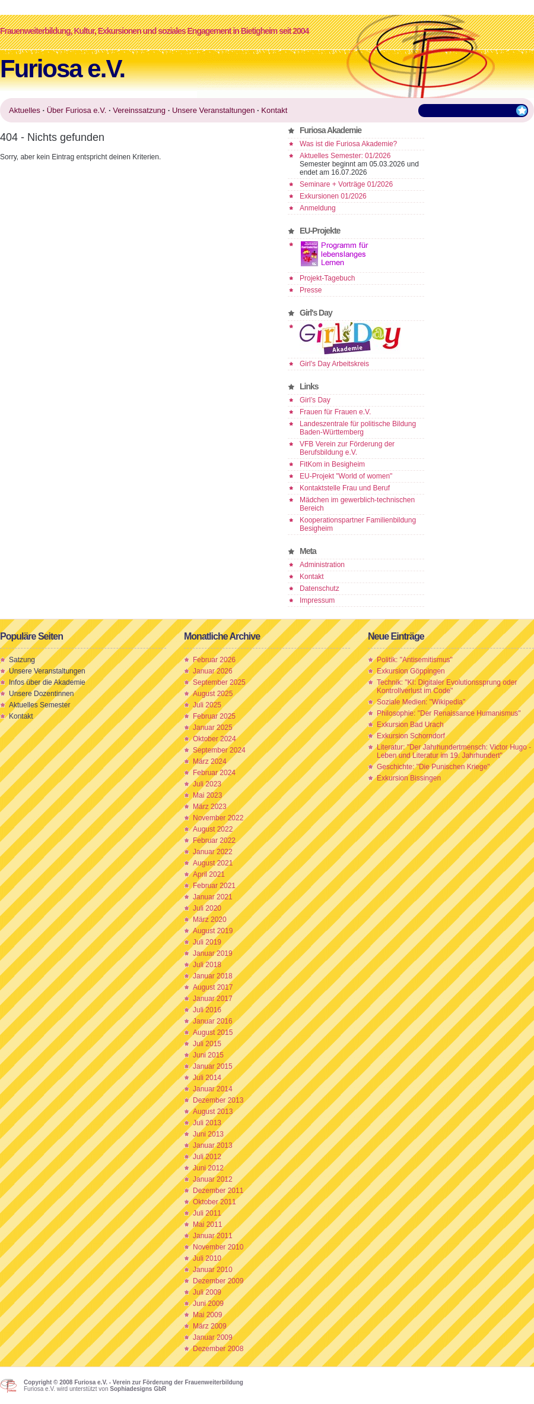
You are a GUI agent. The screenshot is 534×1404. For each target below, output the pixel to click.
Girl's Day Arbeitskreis (334, 364)
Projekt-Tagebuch (327, 278)
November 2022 (218, 818)
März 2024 (210, 761)
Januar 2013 (213, 1145)
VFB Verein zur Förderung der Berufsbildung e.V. (347, 448)
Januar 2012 (213, 1179)
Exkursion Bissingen (409, 778)
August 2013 (213, 1111)
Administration (322, 565)
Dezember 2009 (218, 1281)
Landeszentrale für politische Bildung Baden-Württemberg (358, 428)
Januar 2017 (213, 998)
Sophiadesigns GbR (138, 1389)
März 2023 (210, 806)
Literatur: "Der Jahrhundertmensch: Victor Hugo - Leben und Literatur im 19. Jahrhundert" (454, 751)
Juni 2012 (208, 1168)
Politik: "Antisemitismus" (415, 660)
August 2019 (213, 931)
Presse (311, 290)
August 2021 (213, 863)
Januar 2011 (213, 1236)
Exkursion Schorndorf (411, 736)
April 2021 (209, 874)
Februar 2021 (214, 886)
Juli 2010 (207, 1258)
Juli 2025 (207, 705)
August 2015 (213, 1032)
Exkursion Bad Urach (410, 724)
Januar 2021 (213, 897)
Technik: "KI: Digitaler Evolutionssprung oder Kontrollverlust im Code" (447, 686)
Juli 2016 (207, 1010)
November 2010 (218, 1247)
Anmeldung (318, 208)
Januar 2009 (213, 1337)
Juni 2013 (208, 1134)
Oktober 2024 (214, 739)
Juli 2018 (207, 965)
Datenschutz (319, 588)
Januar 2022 (213, 852)
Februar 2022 (214, 840)
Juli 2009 (207, 1292)
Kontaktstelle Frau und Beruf (345, 488)
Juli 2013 (207, 1123)
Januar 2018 (213, 976)
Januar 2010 (213, 1270)
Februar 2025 (214, 716)
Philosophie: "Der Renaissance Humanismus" (449, 713)
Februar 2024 (214, 773)
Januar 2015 (213, 1066)
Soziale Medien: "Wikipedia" (421, 702)
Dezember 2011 (218, 1190)
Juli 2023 (207, 784)
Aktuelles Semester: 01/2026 (345, 156)
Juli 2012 (207, 1157)
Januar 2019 (213, 953)
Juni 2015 (208, 1055)
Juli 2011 (207, 1213)
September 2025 (219, 682)
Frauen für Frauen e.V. (335, 412)
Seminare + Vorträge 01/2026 (346, 184)
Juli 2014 (207, 1078)
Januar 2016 (213, 1021)
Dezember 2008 (218, 1349)
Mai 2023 (207, 795)
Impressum (317, 600)
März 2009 (210, 1326)
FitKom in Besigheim (332, 464)
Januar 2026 (213, 671)
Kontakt (312, 576)
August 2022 (213, 829)
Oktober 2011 (214, 1202)
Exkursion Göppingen (411, 671)
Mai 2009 (207, 1315)
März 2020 (210, 919)
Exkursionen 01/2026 (333, 196)
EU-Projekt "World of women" (346, 476)
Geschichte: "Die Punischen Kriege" (433, 767)
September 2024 (219, 750)
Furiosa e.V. (62, 69)
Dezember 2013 (218, 1100)
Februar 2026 (214, 660)
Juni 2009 (208, 1303)
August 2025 (213, 694)
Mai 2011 (207, 1224)
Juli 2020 (207, 908)
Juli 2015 (207, 1044)
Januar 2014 (213, 1089)
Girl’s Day (315, 400)
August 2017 (213, 987)
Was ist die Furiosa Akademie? (348, 144)
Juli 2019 (207, 942)
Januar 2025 (213, 727)
